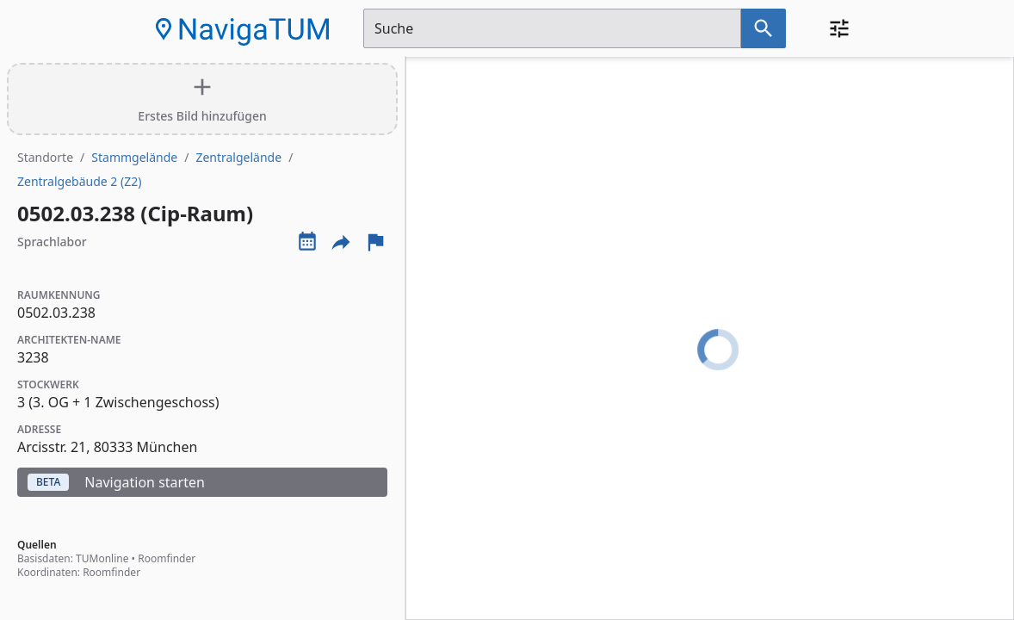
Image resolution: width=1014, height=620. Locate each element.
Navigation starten (116, 482)
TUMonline (102, 558)
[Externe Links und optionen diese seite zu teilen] (341, 242)
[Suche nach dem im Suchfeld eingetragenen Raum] (763, 28)
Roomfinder (166, 558)
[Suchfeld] (552, 28)
